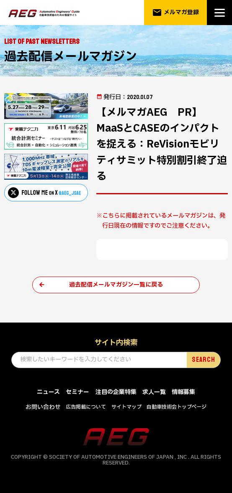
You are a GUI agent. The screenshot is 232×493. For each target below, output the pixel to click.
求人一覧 (154, 392)
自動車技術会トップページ (176, 407)
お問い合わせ (43, 407)
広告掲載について (86, 407)
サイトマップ (126, 407)
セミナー (77, 392)
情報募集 (183, 392)
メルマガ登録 (175, 13)
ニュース (48, 392)
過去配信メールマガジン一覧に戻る (116, 284)
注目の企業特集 (116, 392)
